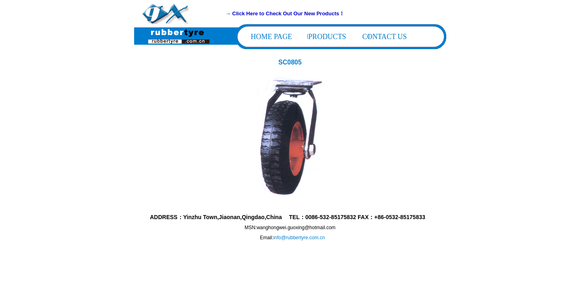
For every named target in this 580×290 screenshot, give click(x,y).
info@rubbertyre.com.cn (299, 237)
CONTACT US (384, 37)
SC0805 (290, 62)
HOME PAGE (271, 37)
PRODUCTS (327, 37)
